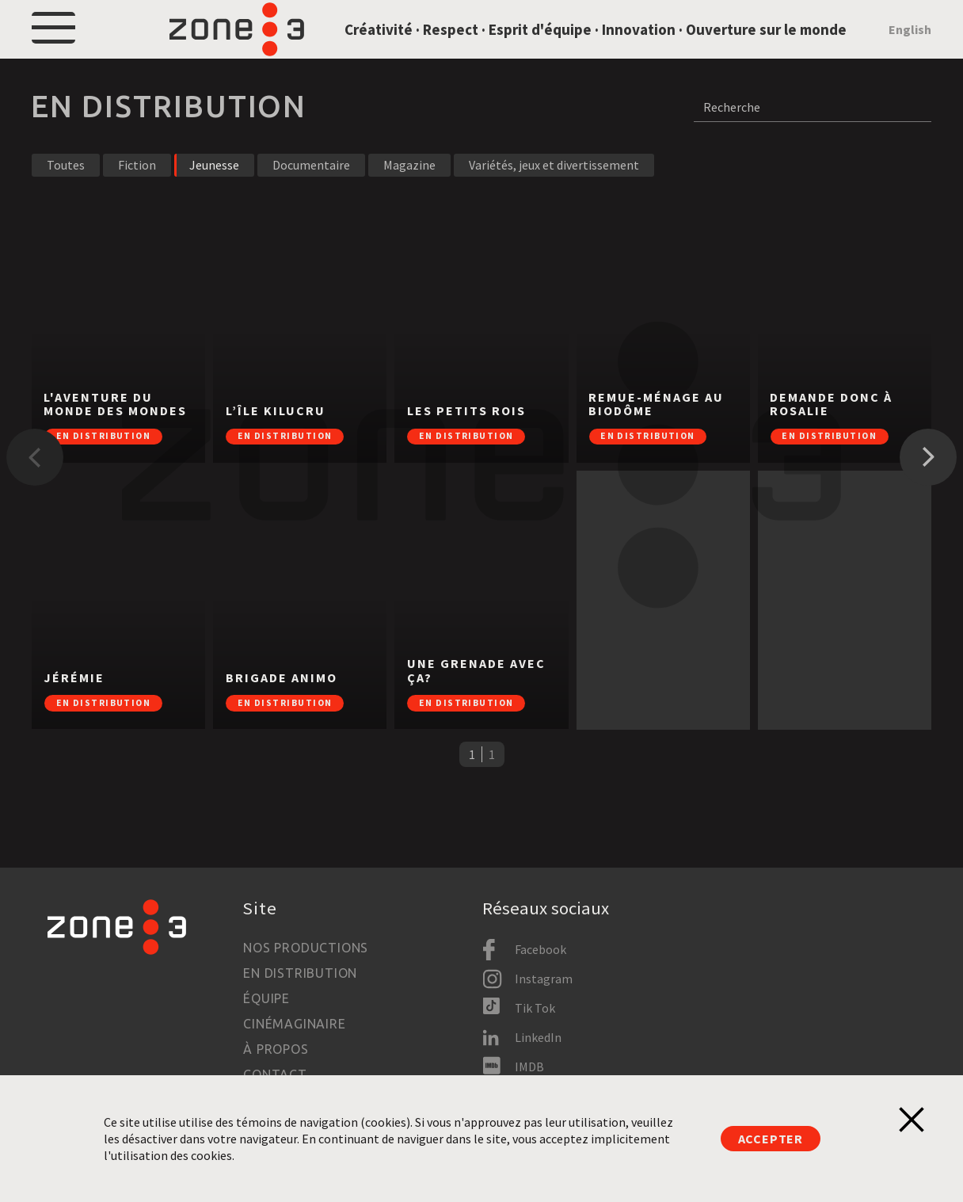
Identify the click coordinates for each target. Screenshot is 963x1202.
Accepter (770, 1139)
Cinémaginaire (294, 1024)
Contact (275, 1074)
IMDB (529, 1066)
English (910, 47)
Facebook (540, 949)
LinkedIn (538, 1037)
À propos (275, 1049)
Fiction (137, 201)
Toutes (66, 201)
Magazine (409, 201)
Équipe (266, 998)
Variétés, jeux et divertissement (554, 201)
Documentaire (311, 201)
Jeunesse (214, 201)
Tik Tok (535, 1008)
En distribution (300, 973)
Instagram (544, 978)
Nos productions (305, 948)
